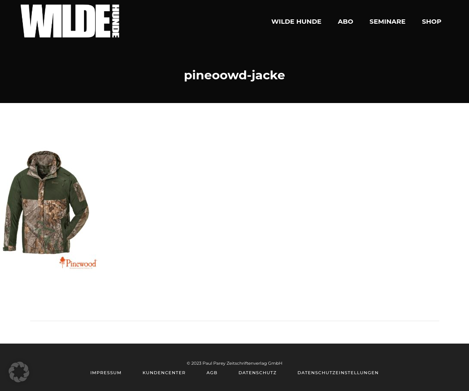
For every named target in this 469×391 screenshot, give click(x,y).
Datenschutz (258, 372)
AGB (212, 372)
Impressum (106, 372)
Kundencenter (164, 372)
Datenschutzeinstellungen (338, 372)
